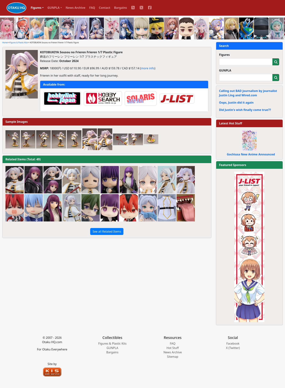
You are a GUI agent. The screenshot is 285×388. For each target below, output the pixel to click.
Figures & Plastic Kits (18, 42)
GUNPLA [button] (53, 8)
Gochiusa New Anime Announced (251, 154)
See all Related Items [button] (107, 231)
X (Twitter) (233, 348)
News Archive (75, 8)
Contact (104, 8)
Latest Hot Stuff (230, 123)
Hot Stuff (173, 348)
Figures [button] (36, 8)
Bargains (120, 8)
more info (147, 68)
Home (4, 42)
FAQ (92, 8)
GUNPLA (225, 70)
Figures (224, 55)
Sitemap (172, 357)
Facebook (233, 343)
